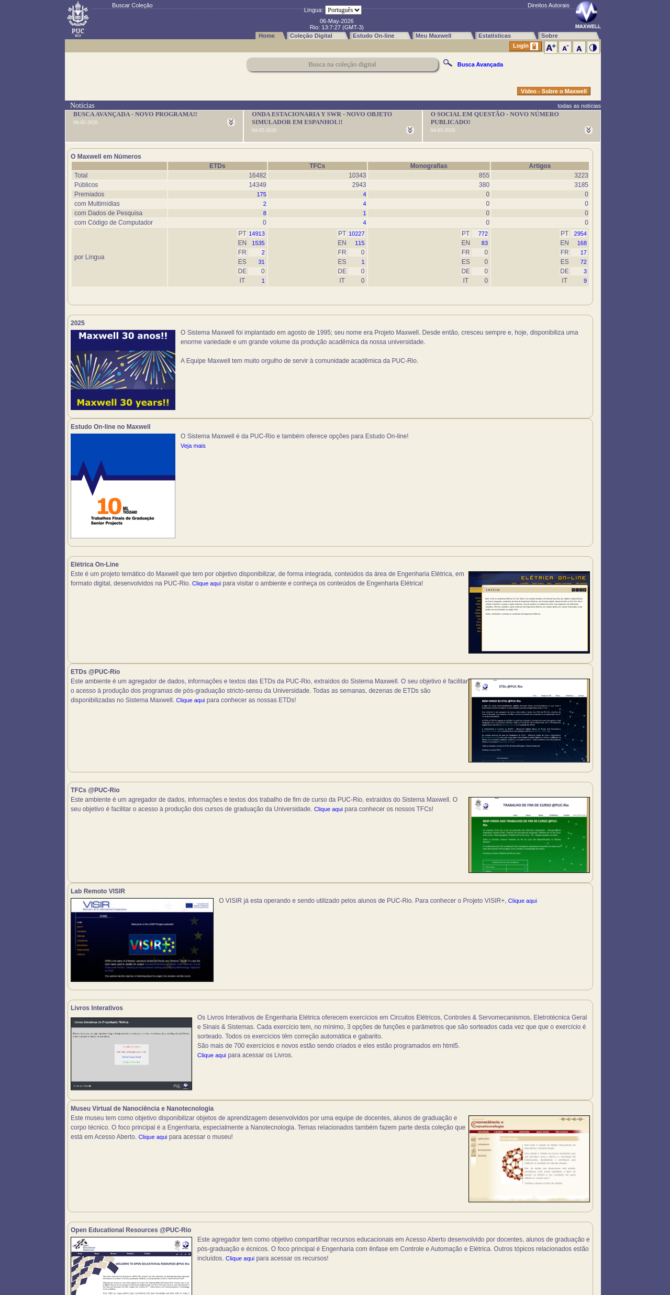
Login (525, 46)
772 (483, 233)
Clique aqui (85, 508)
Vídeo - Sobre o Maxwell (554, 91)
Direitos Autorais (549, 5)
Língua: (313, 10)
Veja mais (455, 351)
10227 (357, 233)
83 (485, 243)
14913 (257, 233)
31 (262, 262)
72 (583, 262)
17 (583, 252)
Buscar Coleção (132, 5)
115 (359, 243)
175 (261, 194)
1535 (258, 243)
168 (582, 243)
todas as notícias (579, 106)
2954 (580, 233)
